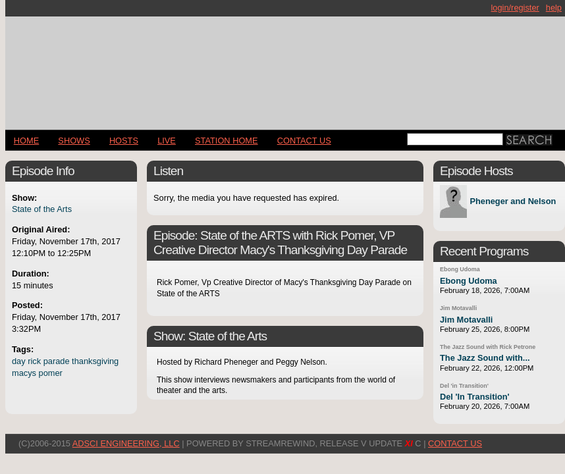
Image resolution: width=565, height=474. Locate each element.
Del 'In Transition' (475, 397)
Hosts (123, 140)
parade (56, 361)
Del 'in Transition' (464, 385)
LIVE (166, 140)
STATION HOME (226, 140)
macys (24, 373)
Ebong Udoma (460, 269)
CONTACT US (304, 140)
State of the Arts (42, 209)
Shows (74, 140)
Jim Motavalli (458, 308)
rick (34, 361)
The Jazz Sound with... (485, 358)
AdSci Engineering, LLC (126, 443)
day (19, 361)
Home (26, 140)
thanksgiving (95, 361)
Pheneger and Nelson (513, 202)
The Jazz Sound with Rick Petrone (487, 347)
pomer (51, 373)
